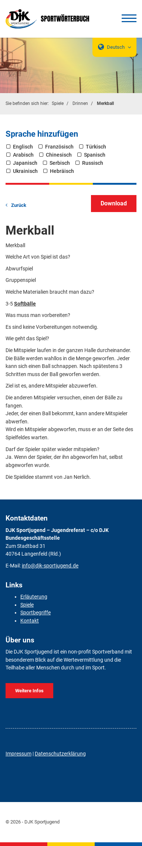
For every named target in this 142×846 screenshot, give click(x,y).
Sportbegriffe (35, 613)
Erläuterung (33, 597)
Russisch (92, 163)
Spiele (58, 103)
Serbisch (60, 163)
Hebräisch (62, 171)
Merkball (105, 103)
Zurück (18, 205)
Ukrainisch (25, 171)
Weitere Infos (29, 690)
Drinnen (80, 103)
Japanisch (25, 163)
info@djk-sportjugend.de (50, 566)
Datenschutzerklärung (60, 754)
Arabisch (23, 155)
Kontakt (29, 621)
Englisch (23, 147)
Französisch (59, 147)
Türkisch (96, 147)
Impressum (18, 754)
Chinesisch (59, 155)
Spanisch (94, 155)
